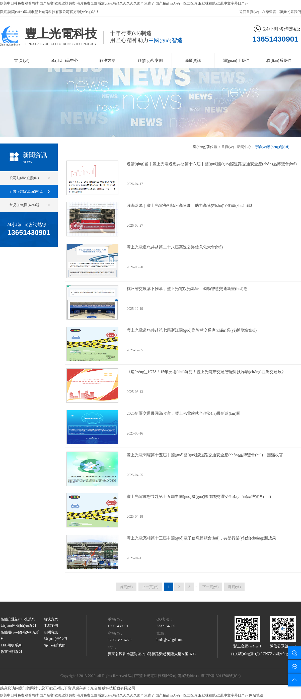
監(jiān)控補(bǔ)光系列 (18, 626)
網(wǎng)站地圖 (287, 654)
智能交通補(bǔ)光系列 (18, 619)
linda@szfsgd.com (170, 640)
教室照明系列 (11, 652)
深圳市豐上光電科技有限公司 (46, 12)
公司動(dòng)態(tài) (24, 178)
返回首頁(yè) (249, 12)
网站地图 (256, 695)
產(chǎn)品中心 (64, 60)
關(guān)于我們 (236, 60)
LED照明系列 (11, 645)
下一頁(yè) (210, 587)
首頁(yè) (227, 147)
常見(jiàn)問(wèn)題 (24, 205)
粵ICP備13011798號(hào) (221, 676)
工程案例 (51, 626)
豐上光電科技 (61, 33)
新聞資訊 (193, 60)
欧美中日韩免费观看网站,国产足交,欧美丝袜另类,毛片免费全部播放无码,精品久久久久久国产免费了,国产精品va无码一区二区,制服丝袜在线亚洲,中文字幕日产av (124, 3)
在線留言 (269, 12)
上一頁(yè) (150, 587)
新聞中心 (244, 147)
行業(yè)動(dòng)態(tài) (27, 191)
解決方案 (107, 60)
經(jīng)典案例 (150, 60)
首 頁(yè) (22, 60)
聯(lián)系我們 (290, 12)
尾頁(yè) (234, 587)
